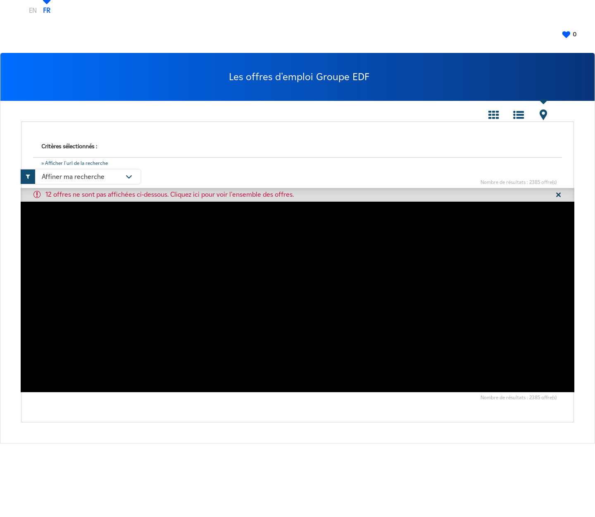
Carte (543, 115)
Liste (518, 115)
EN (33, 10)
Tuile (494, 115)
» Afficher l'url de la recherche (74, 163)
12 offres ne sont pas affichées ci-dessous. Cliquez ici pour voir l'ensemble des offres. (169, 194)
